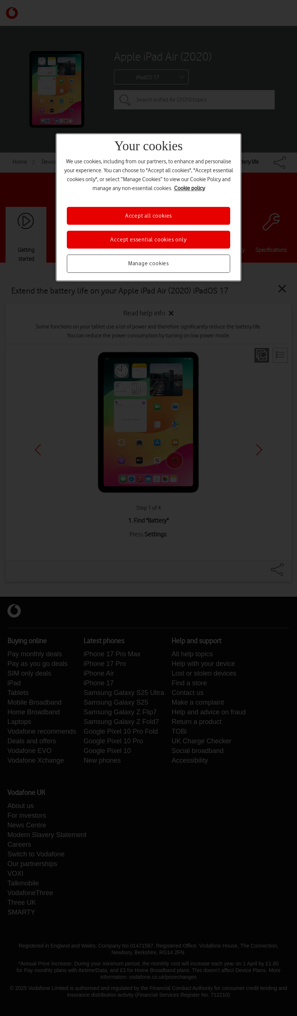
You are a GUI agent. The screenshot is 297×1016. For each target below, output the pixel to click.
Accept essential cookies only (148, 239)
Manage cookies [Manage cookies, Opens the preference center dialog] (148, 263)
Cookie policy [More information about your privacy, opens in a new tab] (189, 188)
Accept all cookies (148, 215)
